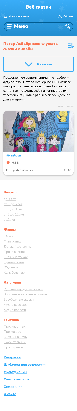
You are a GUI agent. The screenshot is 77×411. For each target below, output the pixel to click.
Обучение (11, 267)
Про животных (15, 326)
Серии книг (13, 386)
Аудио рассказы (16, 304)
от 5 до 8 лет (13, 209)
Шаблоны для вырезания (25, 364)
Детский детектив (17, 246)
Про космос (12, 331)
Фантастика (12, 241)
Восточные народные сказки (25, 294)
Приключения (14, 252)
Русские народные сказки (23, 289)
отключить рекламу (66, 106)
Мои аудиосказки (19, 16)
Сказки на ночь (15, 337)
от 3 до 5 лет (13, 204)
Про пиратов (13, 347)
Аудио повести (15, 310)
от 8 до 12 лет (14, 214)
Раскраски (12, 357)
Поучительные (15, 342)
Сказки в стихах (15, 257)
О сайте (10, 394)
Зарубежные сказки (19, 299)
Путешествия (14, 262)
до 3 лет (10, 199)
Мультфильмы (15, 372)
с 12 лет (9, 219)
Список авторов (17, 379)
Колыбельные (14, 272)
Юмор (8, 236)
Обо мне (68, 16)
